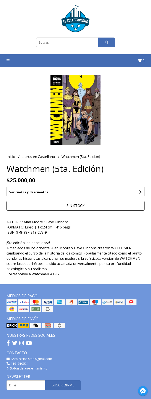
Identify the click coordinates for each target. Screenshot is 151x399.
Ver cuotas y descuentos (28, 192)
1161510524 (17, 363)
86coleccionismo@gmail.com (29, 359)
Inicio (11, 156)
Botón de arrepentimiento (26, 368)
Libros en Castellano (39, 156)
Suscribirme (63, 385)
